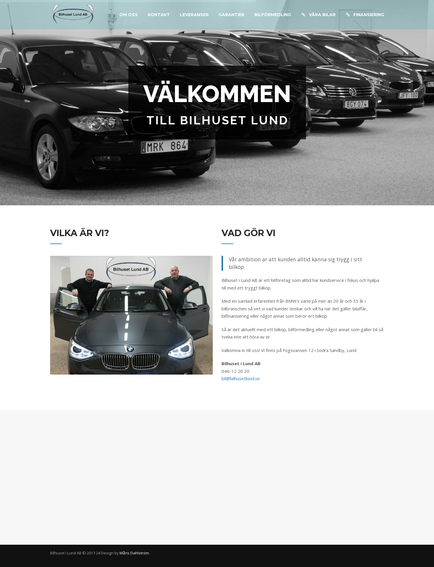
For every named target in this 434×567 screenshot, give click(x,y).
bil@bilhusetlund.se (241, 378)
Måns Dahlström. (135, 553)
